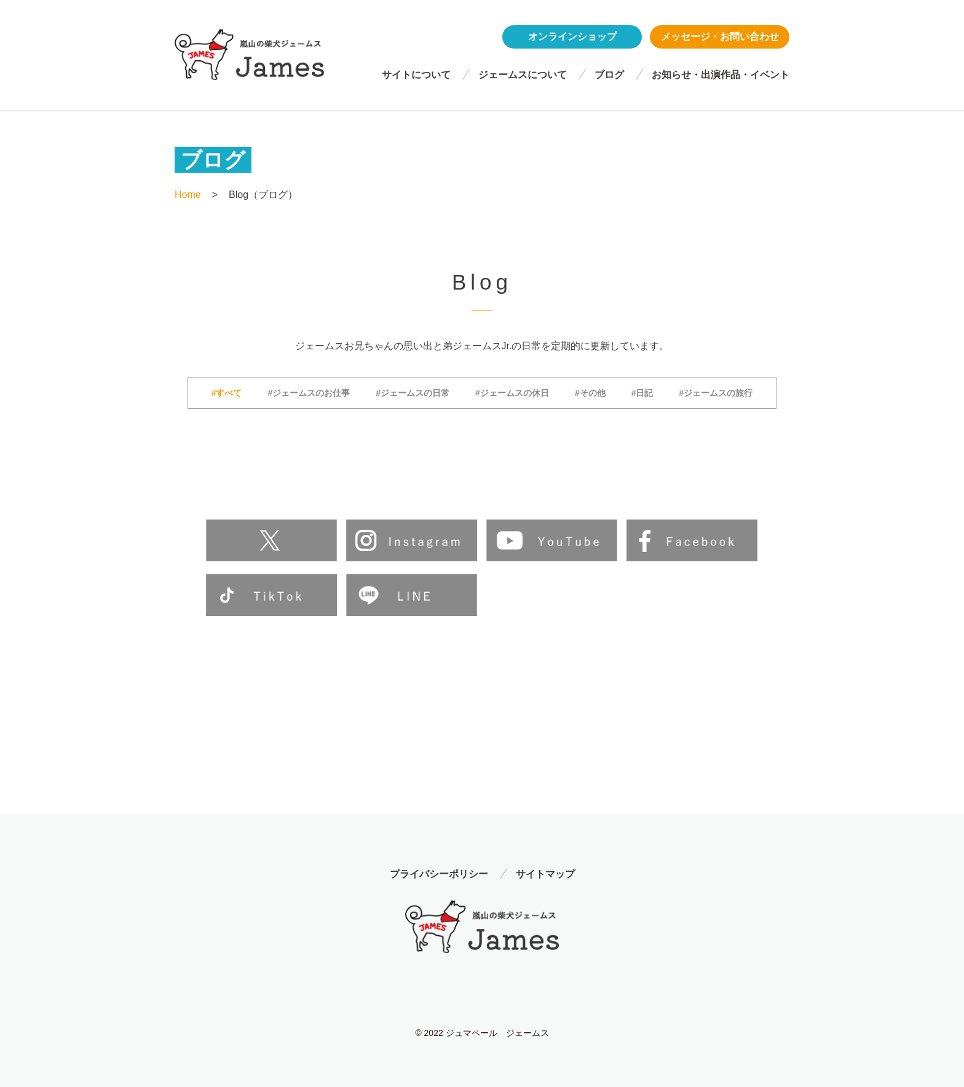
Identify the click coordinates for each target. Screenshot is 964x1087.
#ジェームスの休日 (512, 393)
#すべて (226, 393)
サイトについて (416, 74)
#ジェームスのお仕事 (309, 393)
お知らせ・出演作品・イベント (720, 74)
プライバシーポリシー (439, 874)
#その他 (590, 393)
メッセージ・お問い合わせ (720, 36)
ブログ (609, 74)
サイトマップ (545, 874)
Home (188, 194)
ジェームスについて (522, 74)
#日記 (642, 393)
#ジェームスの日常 (412, 393)
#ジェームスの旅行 (716, 393)
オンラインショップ (572, 36)
